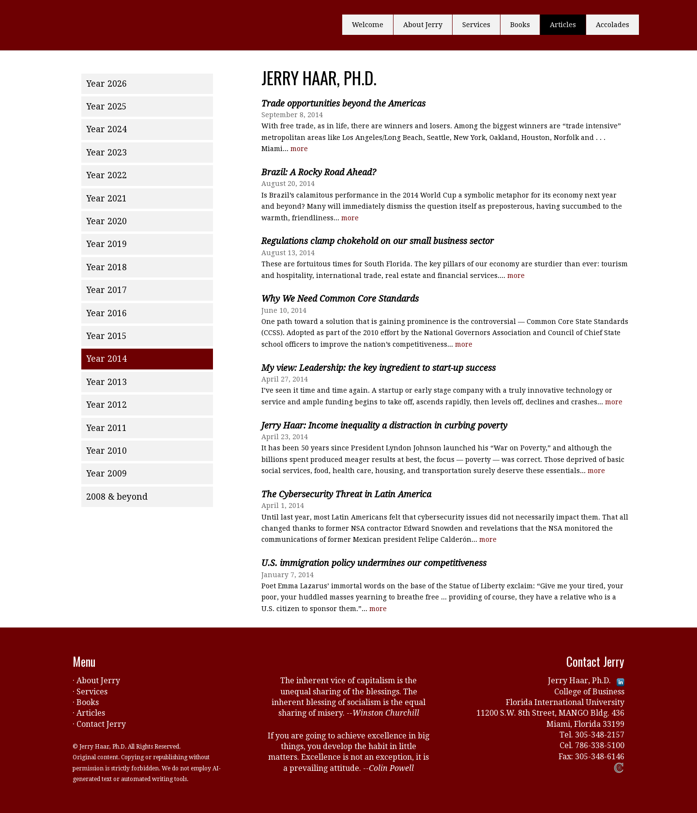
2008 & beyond (117, 497)
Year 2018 (106, 267)
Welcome (367, 25)
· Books (86, 702)
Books (520, 25)
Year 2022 (106, 175)
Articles (563, 25)
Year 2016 (106, 313)
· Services (90, 691)
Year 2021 (106, 198)
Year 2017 (106, 290)
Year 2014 (106, 359)
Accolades (612, 25)
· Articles (89, 713)
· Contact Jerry (99, 724)
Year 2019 (106, 244)
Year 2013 (106, 382)
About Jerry (422, 25)
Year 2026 (106, 84)
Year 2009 (106, 473)
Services (476, 25)
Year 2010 (106, 451)
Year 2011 (106, 428)
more (299, 149)
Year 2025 (106, 106)
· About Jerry (96, 680)
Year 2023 (106, 152)
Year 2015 (106, 336)
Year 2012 (106, 405)
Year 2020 (106, 221)
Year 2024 (106, 129)
